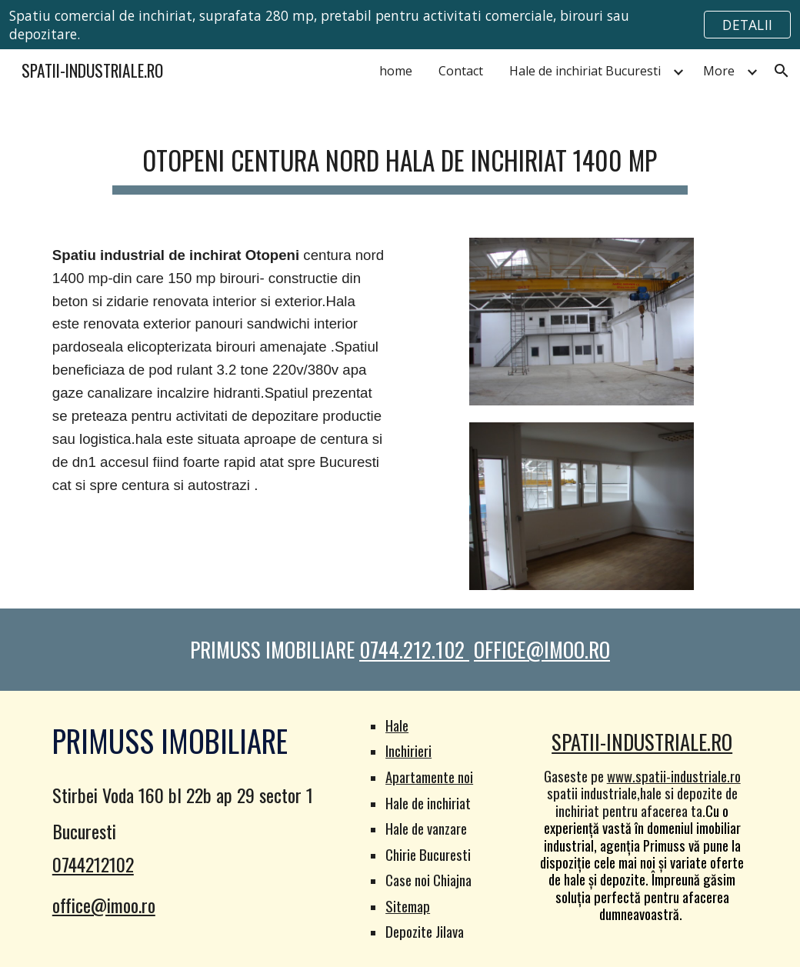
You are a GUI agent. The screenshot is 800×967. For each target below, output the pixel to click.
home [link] (395, 70)
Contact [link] (460, 70)
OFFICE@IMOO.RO (542, 649)
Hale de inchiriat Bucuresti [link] (585, 70)
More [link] (719, 70)
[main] (399, 157)
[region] (400, 24)
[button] (781, 70)
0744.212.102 (414, 649)
